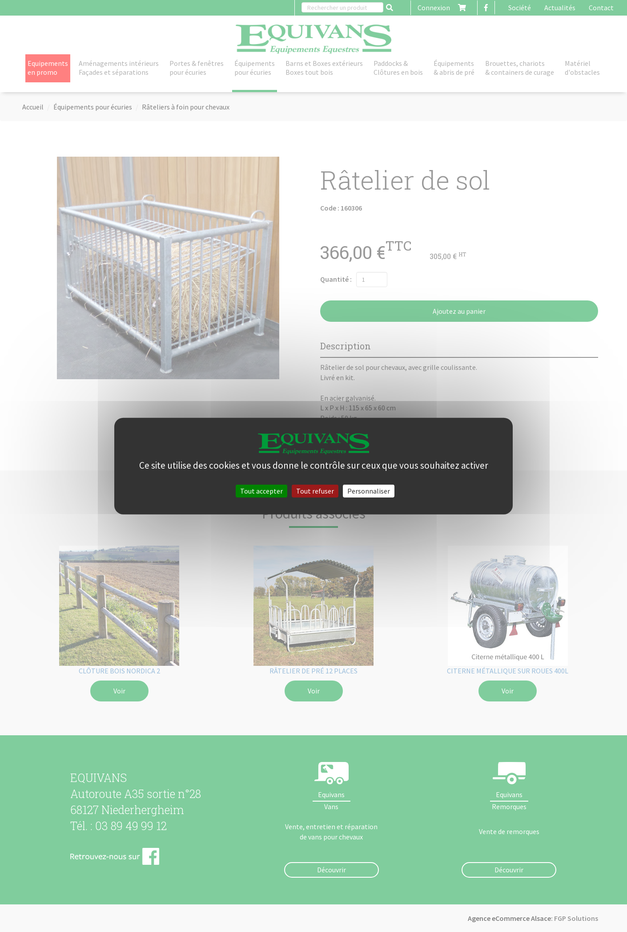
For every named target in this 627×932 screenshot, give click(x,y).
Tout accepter (261, 490)
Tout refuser (315, 490)
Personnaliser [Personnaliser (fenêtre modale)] (368, 490)
